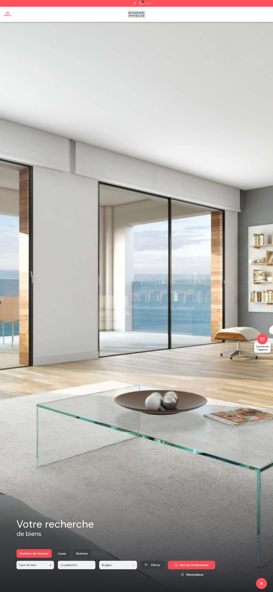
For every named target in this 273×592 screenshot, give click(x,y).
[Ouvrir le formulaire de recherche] (152, 568)
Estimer (82, 557)
